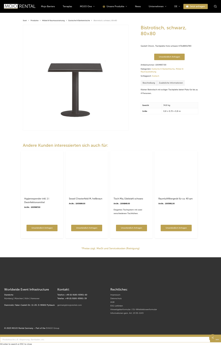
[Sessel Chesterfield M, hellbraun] (86, 172)
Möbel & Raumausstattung (53, 20)
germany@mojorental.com (69, 305)
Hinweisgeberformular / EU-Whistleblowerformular (133, 309)
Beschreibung (149, 83)
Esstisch (155, 76)
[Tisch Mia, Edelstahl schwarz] (131, 172)
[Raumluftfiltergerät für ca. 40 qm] (176, 172)
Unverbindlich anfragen (169, 57)
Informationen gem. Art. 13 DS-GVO (127, 313)
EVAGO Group (52, 328)
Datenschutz (116, 298)
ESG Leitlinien (116, 306)
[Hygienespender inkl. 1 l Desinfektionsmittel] (42, 172)
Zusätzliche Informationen (171, 83)
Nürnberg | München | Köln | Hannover (21, 298)
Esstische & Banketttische (79, 20)
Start (25, 20)
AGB (112, 302)
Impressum (115, 295)
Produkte (34, 20)
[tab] (149, 83)
